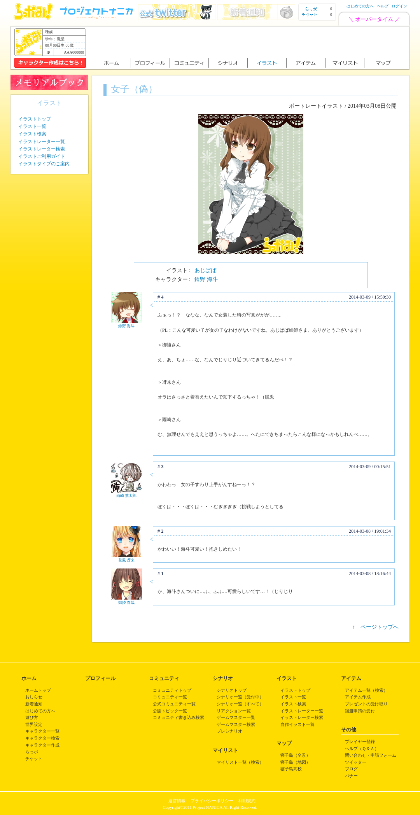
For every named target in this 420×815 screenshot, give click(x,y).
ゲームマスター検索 (236, 724)
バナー (351, 775)
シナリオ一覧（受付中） (240, 696)
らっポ (31, 751)
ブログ (351, 768)
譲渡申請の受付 (360, 710)
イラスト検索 (32, 133)
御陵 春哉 (126, 602)
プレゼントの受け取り (366, 703)
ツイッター (355, 762)
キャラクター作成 (42, 745)
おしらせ (33, 696)
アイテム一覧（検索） (366, 690)
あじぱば (205, 270)
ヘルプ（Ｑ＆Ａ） (362, 748)
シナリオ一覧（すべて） (240, 703)
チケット (33, 758)
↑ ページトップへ (375, 627)
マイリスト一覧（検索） (240, 762)
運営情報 (177, 800)
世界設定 (33, 724)
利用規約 (247, 800)
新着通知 (33, 703)
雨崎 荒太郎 (126, 495)
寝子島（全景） (295, 755)
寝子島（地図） (295, 762)
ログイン (399, 6)
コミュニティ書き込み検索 (178, 717)
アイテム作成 (358, 696)
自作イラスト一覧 (297, 724)
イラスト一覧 (32, 126)
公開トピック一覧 (170, 710)
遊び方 (31, 717)
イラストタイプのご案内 (44, 163)
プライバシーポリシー (212, 800)
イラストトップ (34, 119)
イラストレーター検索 (41, 149)
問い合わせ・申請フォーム (370, 755)
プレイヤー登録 (360, 741)
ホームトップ (38, 690)
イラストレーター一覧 (41, 141)
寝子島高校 (291, 768)
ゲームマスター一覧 (236, 717)
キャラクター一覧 (42, 731)
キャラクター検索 (42, 738)
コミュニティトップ (172, 690)
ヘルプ (382, 6)
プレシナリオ (229, 731)
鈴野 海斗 (206, 279)
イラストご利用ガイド (41, 156)
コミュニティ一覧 (170, 696)
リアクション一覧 (234, 710)
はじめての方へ (360, 6)
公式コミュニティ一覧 (174, 703)
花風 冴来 (126, 560)
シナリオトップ (232, 690)
